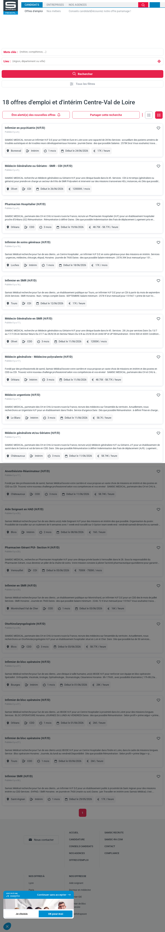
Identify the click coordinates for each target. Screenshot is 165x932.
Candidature (77, 839)
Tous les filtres (82, 84)
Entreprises (55, 4)
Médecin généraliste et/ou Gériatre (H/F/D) (32, 433)
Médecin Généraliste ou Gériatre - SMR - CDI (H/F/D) (38, 166)
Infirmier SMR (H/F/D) (19, 776)
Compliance (111, 853)
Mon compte (155, 4)
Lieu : (7, 61)
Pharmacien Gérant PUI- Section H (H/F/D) (32, 547)
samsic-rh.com (113, 839)
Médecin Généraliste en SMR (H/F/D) (28, 318)
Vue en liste (159, 115)
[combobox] (90, 52)
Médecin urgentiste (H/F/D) (22, 394)
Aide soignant (76, 883)
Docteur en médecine (80, 890)
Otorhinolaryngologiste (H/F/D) (25, 623)
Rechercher (83, 74)
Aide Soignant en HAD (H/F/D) (24, 509)
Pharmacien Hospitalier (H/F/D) (25, 204)
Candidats (32, 4)
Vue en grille (149, 115)
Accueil (73, 832)
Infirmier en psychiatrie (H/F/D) (25, 127)
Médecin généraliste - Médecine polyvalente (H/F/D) (39, 356)
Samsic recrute (114, 832)
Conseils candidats (80, 11)
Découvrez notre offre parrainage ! (111, 11)
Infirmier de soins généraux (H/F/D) (27, 242)
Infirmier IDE (75, 896)
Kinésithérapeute (78, 914)
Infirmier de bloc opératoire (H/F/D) (27, 661)
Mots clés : (11, 52)
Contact (109, 846)
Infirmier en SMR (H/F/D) (21, 280)
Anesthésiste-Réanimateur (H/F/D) (27, 471)
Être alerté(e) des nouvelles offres (36, 115)
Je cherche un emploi (143, 4)
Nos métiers (54, 11)
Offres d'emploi (34, 11)
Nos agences (78, 4)
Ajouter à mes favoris (158, 128)
